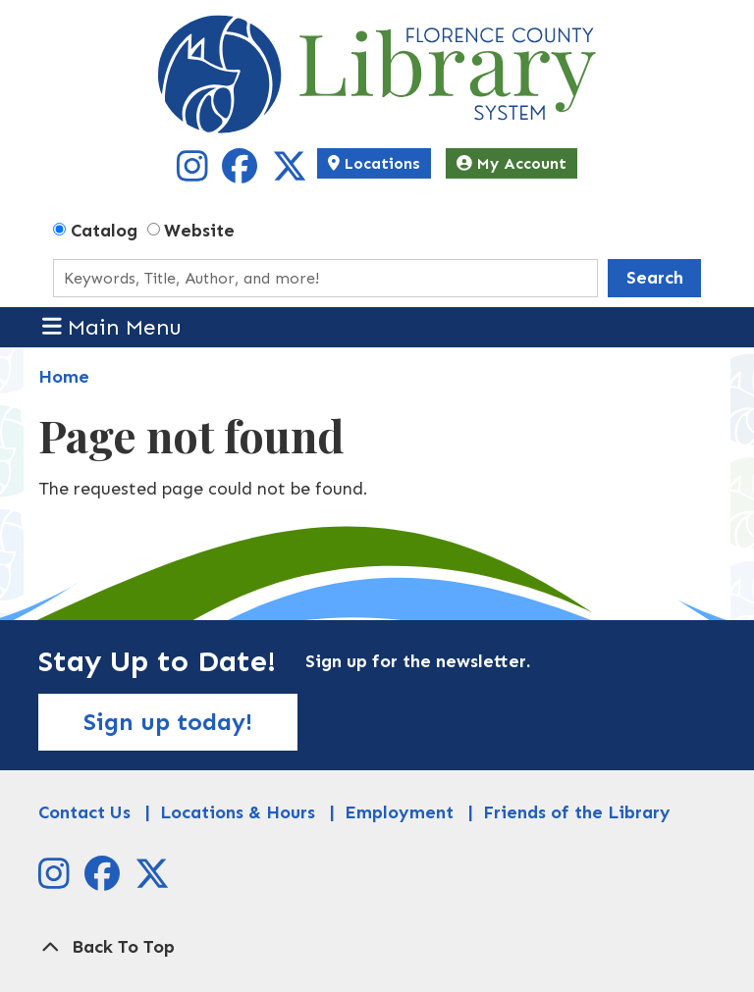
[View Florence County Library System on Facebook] (242, 173)
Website (199, 230)
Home (63, 377)
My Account (511, 163)
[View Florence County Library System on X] (289, 173)
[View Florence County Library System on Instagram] (195, 173)
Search (654, 277)
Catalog (104, 230)
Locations (374, 163)
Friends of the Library (577, 812)
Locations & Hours (237, 812)
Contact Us (84, 812)
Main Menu (112, 326)
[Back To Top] (377, 947)
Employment (399, 812)
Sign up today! (167, 721)
